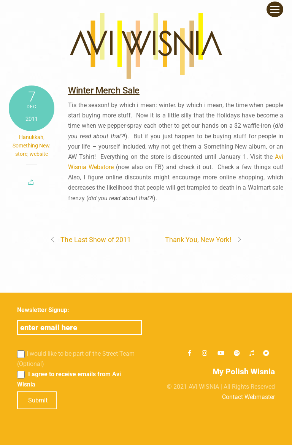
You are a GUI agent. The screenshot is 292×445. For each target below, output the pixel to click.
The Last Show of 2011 (90, 239)
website (39, 154)
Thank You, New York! (203, 239)
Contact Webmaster (248, 397)
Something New (31, 146)
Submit (38, 400)
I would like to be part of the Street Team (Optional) (76, 358)
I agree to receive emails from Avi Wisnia (69, 379)
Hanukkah (31, 137)
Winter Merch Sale (104, 90)
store (21, 154)
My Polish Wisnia (244, 371)
